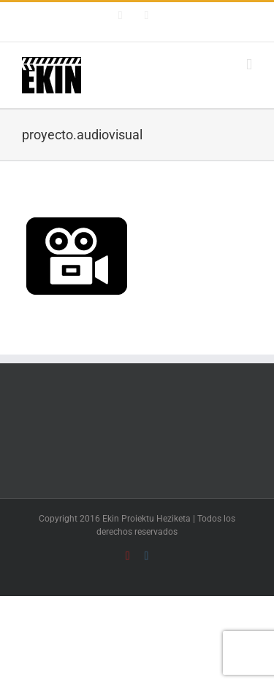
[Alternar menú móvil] (249, 64)
